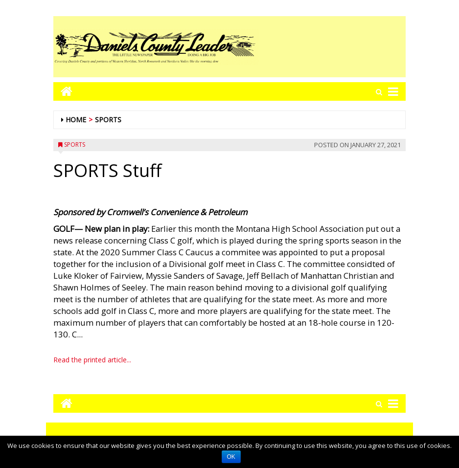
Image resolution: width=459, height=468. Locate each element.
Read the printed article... (92, 359)
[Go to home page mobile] (62, 91)
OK (231, 456)
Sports (108, 119)
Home (76, 119)
